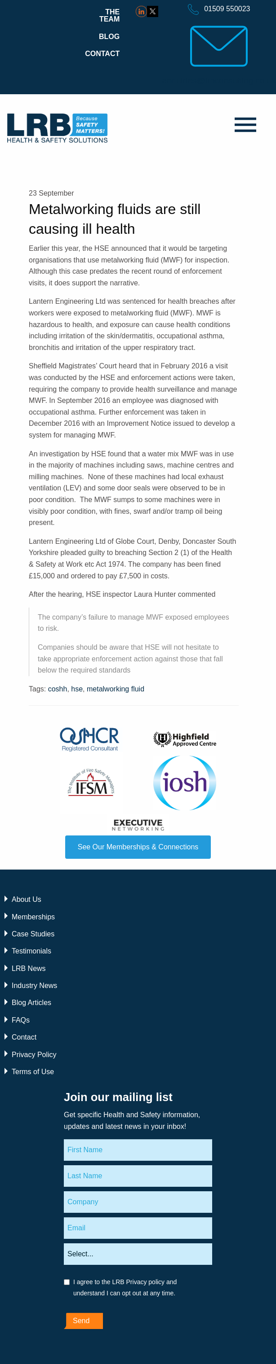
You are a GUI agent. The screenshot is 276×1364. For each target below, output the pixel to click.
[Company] (138, 1202)
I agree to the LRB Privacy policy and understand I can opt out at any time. (125, 1287)
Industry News (34, 985)
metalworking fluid (115, 689)
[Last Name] (138, 1176)
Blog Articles (31, 1002)
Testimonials (31, 951)
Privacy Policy (34, 1054)
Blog (109, 36)
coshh (57, 689)
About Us (26, 899)
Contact (102, 53)
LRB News (29, 968)
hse (77, 689)
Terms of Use (33, 1071)
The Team (109, 15)
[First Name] (138, 1150)
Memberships (33, 917)
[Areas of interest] (138, 1254)
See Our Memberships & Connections (138, 847)
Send (81, 1321)
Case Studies (33, 934)
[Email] (138, 1228)
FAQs (21, 1020)
